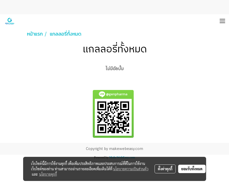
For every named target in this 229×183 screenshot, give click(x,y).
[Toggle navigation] (222, 21)
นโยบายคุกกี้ (48, 174)
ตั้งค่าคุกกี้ (165, 168)
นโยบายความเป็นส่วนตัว (130, 168)
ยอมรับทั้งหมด (192, 168)
